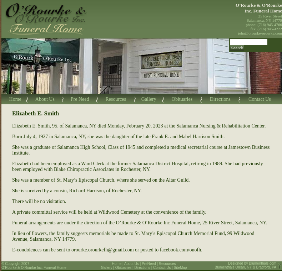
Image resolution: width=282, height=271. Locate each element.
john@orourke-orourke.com (260, 33)
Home (15, 99)
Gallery (148, 99)
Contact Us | (163, 268)
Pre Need (80, 99)
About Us (45, 99)
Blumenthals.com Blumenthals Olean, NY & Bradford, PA (246, 265)
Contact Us (259, 99)
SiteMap (180, 268)
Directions (220, 99)
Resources (115, 99)
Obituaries (182, 99)
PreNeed (149, 264)
